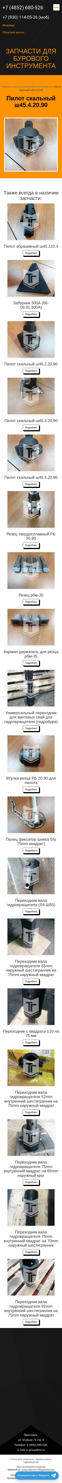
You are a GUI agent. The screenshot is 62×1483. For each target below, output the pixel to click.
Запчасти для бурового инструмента (32, 86)
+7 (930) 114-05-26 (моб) (25, 17)
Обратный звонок (13, 32)
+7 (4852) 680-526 (22, 7)
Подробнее (31, 253)
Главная (5, 86)
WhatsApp (8, 25)
